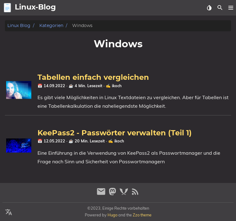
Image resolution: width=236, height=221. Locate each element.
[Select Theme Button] (209, 7)
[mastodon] (113, 194)
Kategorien (51, 25)
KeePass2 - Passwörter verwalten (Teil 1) (114, 133)
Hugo (112, 214)
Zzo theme (142, 214)
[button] (230, 7)
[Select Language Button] (8, 212)
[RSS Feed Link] (135, 194)
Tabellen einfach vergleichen (93, 77)
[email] (102, 194)
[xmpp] (124, 194)
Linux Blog (18, 25)
